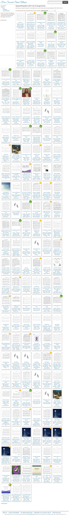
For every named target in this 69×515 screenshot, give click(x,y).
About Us (5, 512)
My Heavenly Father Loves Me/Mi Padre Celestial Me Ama (16, 476)
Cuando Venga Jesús (16, 116)
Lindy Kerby (49, 120)
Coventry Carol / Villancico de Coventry (36, 231)
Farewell (37, 326)
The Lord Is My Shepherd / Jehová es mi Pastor (47, 288)
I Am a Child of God (47, 475)
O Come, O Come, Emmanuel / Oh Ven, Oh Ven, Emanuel (6, 269)
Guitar (13, 212)
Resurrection (7, 497)
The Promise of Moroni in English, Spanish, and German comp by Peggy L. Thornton (16, 157)
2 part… (3, 196)
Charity (33, 84)
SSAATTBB (55, 291)
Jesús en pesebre (46, 192)
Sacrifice (7, 498)
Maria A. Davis (57, 139)
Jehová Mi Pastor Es (57, 230)
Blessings (18, 84)
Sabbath (48, 328)
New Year (17, 213)
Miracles (36, 103)
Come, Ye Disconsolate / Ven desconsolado (36, 269)
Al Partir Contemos (36, 324)
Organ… (8, 101)
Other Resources (56, 512)
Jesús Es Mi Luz (57, 381)
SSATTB (47, 101)
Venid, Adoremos (36, 399)
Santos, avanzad (36, 418)
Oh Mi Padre (36, 286)
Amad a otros (16, 135)
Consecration (38, 178)
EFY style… (18, 366)
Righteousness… (29, 63)
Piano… (3, 102)
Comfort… (18, 45)
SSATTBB (4, 252)
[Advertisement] (7, 38)
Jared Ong (49, 138)
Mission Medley (57, 173)
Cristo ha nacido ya (26, 116)
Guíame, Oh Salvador (20, 41)
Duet (43, 119)
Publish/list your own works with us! (42, 512)
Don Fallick (17, 212)
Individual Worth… (57, 368)
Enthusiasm (48, 84)
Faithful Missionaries (31, 22)
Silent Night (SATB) (6, 456)
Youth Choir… (7, 196)
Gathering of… (62, 28)
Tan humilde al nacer (16, 494)
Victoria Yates (18, 308)
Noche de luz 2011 (36, 437)
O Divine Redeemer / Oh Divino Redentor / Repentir (57, 80)
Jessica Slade (45, 478)
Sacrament (4, 498)
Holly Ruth (25, 422)
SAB (33, 81)
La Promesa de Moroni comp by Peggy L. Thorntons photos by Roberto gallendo (57, 402)
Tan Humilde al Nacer (26, 494)
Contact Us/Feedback (14, 512)
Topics (3, 8)
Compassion (22, 45)
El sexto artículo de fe (36, 135)
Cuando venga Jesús (6, 116)
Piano (8, 500)
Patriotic (16, 177)
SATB (58, 27)
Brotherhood (7, 138)
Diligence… (34, 179)
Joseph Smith (45, 346)
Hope (28, 104)
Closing (14, 405)
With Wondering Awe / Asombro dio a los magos (6, 344)
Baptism (25, 215)
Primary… (39, 25)
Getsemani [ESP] (5, 494)
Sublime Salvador (26, 97)
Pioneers (38, 425)
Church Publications (16, 365)
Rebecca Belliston (5, 197)
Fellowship (5, 141)
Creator (58, 271)
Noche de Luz (16, 437)
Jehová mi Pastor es (16, 248)
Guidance (18, 47)
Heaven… (48, 198)
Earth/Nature (40, 65)
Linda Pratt (21, 42)
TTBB (23, 84)
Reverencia (47, 324)
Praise (58, 65)
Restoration (47, 347)
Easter (28, 103)
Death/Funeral (36, 122)
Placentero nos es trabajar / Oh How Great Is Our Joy (46, 174)
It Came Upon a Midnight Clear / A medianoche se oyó (57, 250)
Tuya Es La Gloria (57, 267)
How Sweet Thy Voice (26, 381)
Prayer (39, 103)
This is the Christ (36, 381)
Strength (54, 274)
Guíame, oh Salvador (31, 41)
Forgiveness (53, 65)
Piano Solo (55, 269)
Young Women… (15, 364)
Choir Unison (47, 193)
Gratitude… (25, 104)
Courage (17, 46)
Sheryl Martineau (32, 42)
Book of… (45, 83)
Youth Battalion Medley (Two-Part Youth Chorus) (5, 193)
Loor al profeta (47, 343)
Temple (44, 329)
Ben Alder (27, 99)
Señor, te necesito (57, 154)
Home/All (2, 6)
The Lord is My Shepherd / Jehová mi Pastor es (6, 250)
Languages (5, 9)
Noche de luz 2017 (6, 437)
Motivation (35, 425)
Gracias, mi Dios (47, 267)
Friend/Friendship (4, 142)
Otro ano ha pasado (16, 211)
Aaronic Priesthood (48, 82)
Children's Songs (39, 27)
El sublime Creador (6, 418)
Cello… (3, 101)
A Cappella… (18, 290)
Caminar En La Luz (6, 286)
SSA (23, 308)
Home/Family (5, 423)
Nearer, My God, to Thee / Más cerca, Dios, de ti (47, 212)
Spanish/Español (6, 10)
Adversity (19, 44)
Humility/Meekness (57, 121)
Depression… (35, 123)
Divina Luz (20, 22)
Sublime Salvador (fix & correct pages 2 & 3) (16, 99)
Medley (47, 329)
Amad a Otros (6, 135)
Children (30, 62)
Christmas (44, 84)
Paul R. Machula (17, 459)
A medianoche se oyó (47, 248)
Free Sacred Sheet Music (14, 2)
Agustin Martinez (7, 495)
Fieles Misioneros (16, 343)
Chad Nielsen (48, 177)
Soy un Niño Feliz (57, 362)
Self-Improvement (48, 160)
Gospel (9, 142)
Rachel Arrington (38, 118)
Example (21, 46)
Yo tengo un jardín (30, 60)
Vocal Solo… (45, 269)
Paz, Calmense (37, 116)
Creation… (38, 292)
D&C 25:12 (8, 16)
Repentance (37, 386)
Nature (33, 62)
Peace (27, 160)
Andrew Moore (35, 158)
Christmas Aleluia (5, 399)
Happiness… (22, 47)
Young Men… (47, 119)
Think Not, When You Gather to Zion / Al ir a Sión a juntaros (6, 231)
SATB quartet (16, 81)
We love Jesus (31, 514)
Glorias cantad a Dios (6, 173)
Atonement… (14, 84)
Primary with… (31, 64)
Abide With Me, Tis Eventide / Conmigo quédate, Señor (26, 457)
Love (29, 273)
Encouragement (38, 159)
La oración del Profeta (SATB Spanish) (47, 99)
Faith (23, 46)
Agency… (24, 140)
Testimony (18, 367)
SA (34, 157)
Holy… (18, 311)
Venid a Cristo (16, 324)
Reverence (45, 328)
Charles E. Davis (29, 24)
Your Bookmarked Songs (26, 512)
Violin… (6, 102)
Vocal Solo (49, 27)
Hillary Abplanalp (45, 365)
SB (12, 459)
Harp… (5, 101)
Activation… (21, 43)
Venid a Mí (6, 154)
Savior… (61, 65)
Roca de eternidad (57, 116)
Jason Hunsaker (63, 27)
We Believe (16, 362)
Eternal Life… (38, 424)
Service (23, 291)
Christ (44, 27)
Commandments (5, 123)
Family (45, 198)
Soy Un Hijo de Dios (57, 475)
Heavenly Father (6, 84)
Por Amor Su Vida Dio (26, 192)
